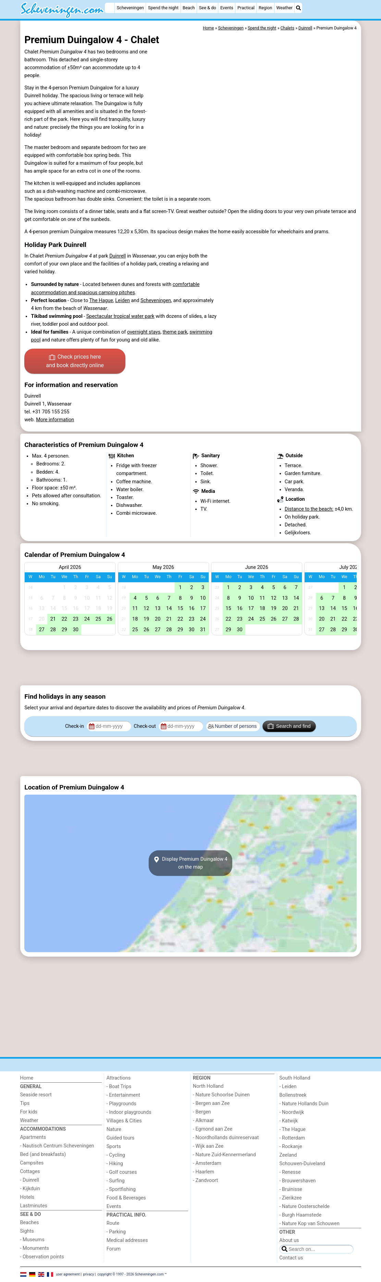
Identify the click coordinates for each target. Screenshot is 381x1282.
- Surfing (116, 1181)
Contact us (291, 1258)
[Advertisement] (190, 667)
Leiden (122, 300)
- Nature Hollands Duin (303, 1104)
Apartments (33, 1137)
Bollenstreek (292, 1095)
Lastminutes (33, 1206)
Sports (114, 1146)
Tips (25, 1103)
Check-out (145, 726)
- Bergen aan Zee (211, 1103)
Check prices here (75, 361)
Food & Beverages (126, 1198)
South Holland (294, 1078)
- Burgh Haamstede (300, 1215)
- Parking (116, 1232)
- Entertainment (123, 1095)
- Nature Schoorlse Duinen (221, 1095)
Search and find (289, 726)
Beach (189, 7)
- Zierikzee (290, 1198)
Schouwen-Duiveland (302, 1164)
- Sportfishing (121, 1189)
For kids (29, 1112)
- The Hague (292, 1129)
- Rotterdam (292, 1138)
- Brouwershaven (297, 1181)
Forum (114, 1249)
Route (113, 1223)
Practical (246, 7)
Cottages (30, 1171)
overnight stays (143, 332)
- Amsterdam (207, 1163)
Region (265, 7)
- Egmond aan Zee (212, 1129)
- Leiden (287, 1087)
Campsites (32, 1163)
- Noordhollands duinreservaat (226, 1138)
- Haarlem (203, 1172)
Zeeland (288, 1155)
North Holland (208, 1086)
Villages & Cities (124, 1121)
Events (226, 7)
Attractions (119, 1078)
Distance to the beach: (309, 509)
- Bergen (202, 1112)
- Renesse (289, 1172)
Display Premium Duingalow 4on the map (190, 863)
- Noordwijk (291, 1112)
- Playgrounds (121, 1104)
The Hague (101, 300)
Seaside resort (36, 1095)
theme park (175, 332)
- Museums (32, 1240)
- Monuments (34, 1248)
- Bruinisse (290, 1189)
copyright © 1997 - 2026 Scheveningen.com (130, 1274)
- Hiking (115, 1164)
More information (55, 420)
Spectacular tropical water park (120, 316)
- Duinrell (29, 1180)
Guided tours (121, 1138)
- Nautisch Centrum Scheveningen (57, 1146)
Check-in (75, 726)
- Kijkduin (30, 1189)
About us (289, 1240)
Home (27, 1078)
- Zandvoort (205, 1180)
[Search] (298, 8)
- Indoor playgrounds (129, 1112)
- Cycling (116, 1155)
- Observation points (42, 1257)
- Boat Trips (119, 1087)
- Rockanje (290, 1146)
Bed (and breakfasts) (43, 1154)
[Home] (109, 8)
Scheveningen (130, 7)
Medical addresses (127, 1240)
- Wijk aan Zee (208, 1146)
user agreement (68, 1274)
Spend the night (163, 7)
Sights (27, 1231)
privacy (88, 1274)
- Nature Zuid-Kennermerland (224, 1155)
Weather (284, 7)
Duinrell (117, 256)
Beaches (29, 1222)
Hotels (27, 1197)
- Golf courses (122, 1172)
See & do (207, 7)
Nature (114, 1129)
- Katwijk (288, 1121)
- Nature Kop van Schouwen (309, 1224)
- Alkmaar (203, 1120)
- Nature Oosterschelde (304, 1206)
